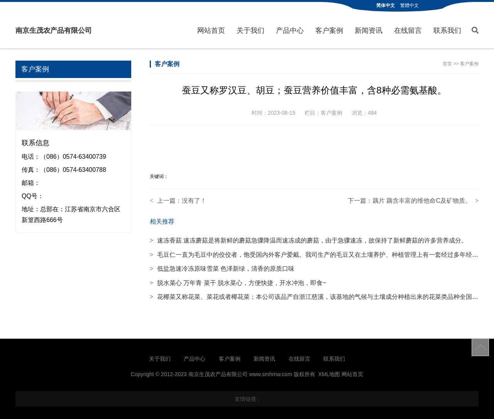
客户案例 (329, 30)
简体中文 (385, 5)
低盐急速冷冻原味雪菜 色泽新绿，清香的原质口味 (222, 268)
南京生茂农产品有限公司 (53, 30)
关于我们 (250, 30)
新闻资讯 (368, 30)
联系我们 (447, 30)
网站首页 (211, 30)
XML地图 (329, 374)
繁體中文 (409, 5)
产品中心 (290, 30)
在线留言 (408, 30)
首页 (447, 63)
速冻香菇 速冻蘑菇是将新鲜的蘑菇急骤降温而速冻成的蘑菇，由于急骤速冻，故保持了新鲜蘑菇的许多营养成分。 (308, 240)
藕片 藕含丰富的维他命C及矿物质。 (421, 200)
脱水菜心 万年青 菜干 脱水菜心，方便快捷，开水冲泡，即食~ (238, 283)
